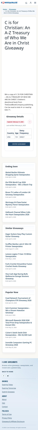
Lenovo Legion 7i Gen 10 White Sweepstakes (18, 255)
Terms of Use (7, 414)
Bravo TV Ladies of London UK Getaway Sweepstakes (18, 193)
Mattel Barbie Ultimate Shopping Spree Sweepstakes (17, 173)
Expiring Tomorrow (9, 388)
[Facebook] (3, 375)
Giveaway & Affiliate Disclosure (13, 422)
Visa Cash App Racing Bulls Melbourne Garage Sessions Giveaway (17, 276)
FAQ (3, 403)
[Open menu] (35, 3)
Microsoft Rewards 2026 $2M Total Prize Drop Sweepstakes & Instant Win (18, 322)
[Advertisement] (19, 71)
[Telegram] (7, 375)
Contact (5, 407)
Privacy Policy (7, 418)
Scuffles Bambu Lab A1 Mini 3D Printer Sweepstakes (18, 245)
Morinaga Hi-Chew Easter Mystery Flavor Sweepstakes (17, 203)
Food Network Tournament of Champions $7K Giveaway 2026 (18, 299)
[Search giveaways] (26, 3)
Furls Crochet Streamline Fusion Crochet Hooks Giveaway (18, 265)
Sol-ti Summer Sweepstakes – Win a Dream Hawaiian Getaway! (17, 310)
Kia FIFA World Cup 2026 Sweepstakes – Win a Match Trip (18, 183)
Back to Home (7, 372)
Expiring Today (7, 385)
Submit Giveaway (8, 392)
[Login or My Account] (31, 3)
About (4, 399)
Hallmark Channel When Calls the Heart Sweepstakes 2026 (17, 213)
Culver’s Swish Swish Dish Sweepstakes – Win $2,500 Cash (18, 334)
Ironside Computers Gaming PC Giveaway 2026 (18, 343)
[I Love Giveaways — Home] (9, 2)
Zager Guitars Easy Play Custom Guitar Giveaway (18, 235)
